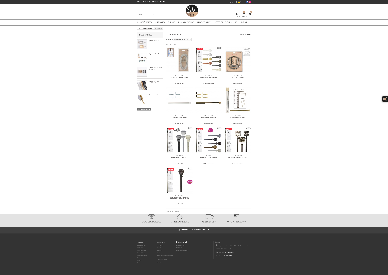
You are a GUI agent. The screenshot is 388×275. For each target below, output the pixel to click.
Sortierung (169, 39)
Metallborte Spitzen (154, 95)
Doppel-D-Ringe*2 (154, 54)
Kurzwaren (140, 247)
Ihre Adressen (179, 247)
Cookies (158, 252)
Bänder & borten (141, 245)
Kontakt (159, 247)
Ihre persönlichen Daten (182, 250)
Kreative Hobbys (141, 252)
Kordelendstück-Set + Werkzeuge (155, 68)
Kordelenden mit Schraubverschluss (154, 41)
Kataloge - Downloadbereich (194, 230)
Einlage (139, 263)
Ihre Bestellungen (180, 245)
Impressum (159, 250)
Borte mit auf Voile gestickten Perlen (154, 82)
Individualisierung (141, 250)
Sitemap (159, 262)
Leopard (139, 260)
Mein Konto (237, 16)
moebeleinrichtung (142, 255)
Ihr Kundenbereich (181, 242)
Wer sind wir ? (160, 245)
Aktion (138, 258)
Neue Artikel (145, 35)
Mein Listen (244, 16)
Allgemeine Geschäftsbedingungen (165, 255)
